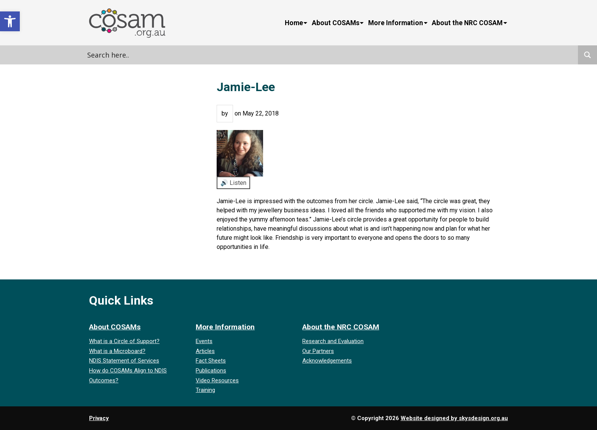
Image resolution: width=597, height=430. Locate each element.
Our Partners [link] (318, 351)
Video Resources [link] (217, 380)
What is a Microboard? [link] (117, 351)
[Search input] (163, 54)
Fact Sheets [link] (211, 360)
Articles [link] (205, 351)
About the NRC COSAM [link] (467, 23)
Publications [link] (211, 370)
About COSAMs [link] (335, 23)
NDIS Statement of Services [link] (124, 360)
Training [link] (205, 390)
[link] (10, 21)
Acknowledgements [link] (327, 360)
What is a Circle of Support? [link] (124, 341)
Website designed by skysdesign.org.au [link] (454, 418)
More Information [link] (395, 23)
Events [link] (204, 341)
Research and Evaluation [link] (333, 341)
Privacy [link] (99, 418)
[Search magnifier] (587, 54)
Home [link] (294, 23)
